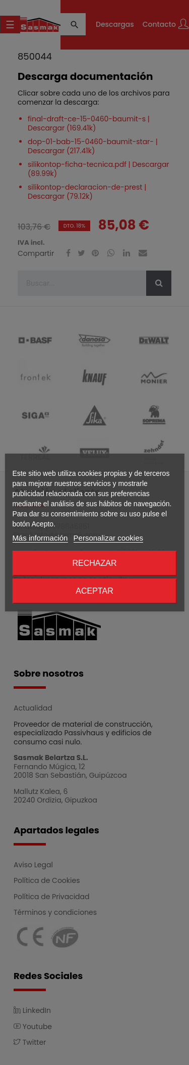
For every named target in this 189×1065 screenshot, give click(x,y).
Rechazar (94, 563)
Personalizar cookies (108, 538)
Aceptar (94, 591)
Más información (40, 538)
